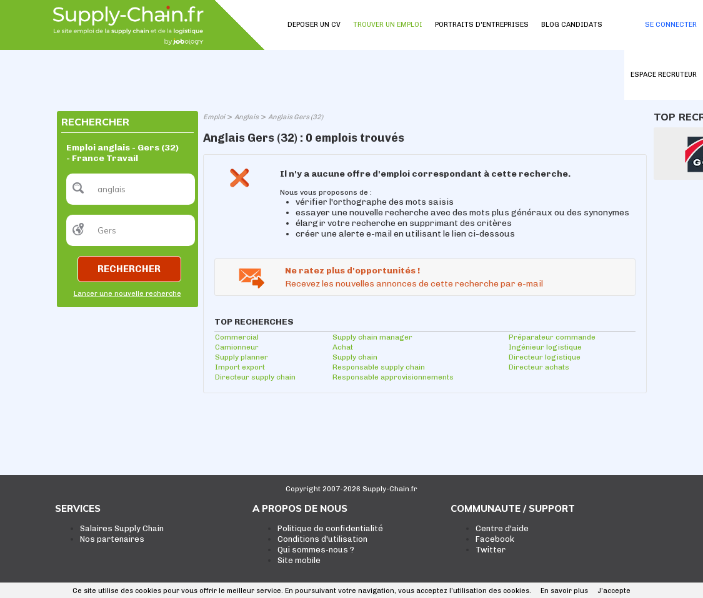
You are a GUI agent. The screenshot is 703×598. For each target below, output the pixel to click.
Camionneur (237, 347)
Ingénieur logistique (545, 347)
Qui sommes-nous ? (315, 549)
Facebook (495, 539)
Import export (240, 367)
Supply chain (354, 357)
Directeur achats (539, 367)
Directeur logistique (545, 357)
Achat (342, 347)
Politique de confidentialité (330, 528)
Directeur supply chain (255, 377)
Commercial (237, 337)
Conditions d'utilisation (322, 539)
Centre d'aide (502, 528)
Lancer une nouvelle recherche (127, 294)
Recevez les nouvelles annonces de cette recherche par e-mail (414, 283)
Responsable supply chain (378, 367)
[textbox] (130, 189)
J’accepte (614, 591)
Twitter (491, 549)
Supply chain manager (372, 337)
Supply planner (241, 357)
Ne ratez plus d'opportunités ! (352, 270)
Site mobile (299, 560)
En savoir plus (564, 591)
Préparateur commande (552, 337)
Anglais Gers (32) (295, 117)
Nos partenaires (112, 539)
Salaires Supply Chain (122, 528)
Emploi (214, 117)
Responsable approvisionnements (393, 377)
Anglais (246, 117)
